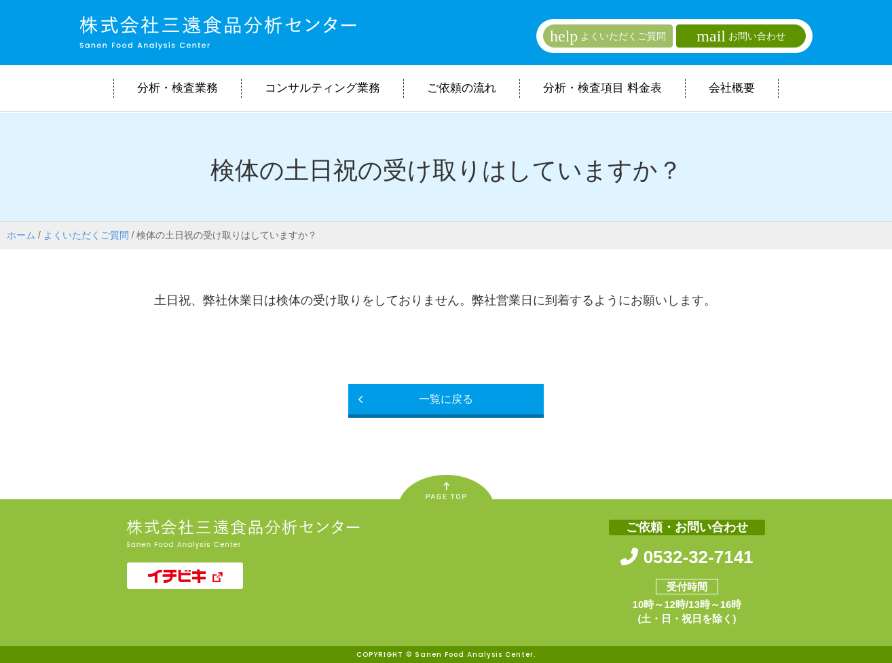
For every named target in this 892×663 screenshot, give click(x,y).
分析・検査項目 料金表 (602, 88)
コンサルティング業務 (322, 88)
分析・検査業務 (177, 88)
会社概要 (732, 88)
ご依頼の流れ (461, 88)
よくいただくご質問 (86, 235)
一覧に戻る (446, 399)
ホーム (21, 235)
